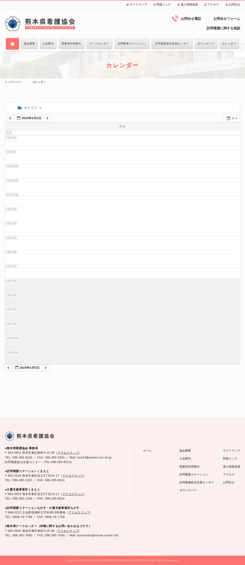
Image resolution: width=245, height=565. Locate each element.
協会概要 (29, 43)
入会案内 (48, 43)
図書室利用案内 (71, 43)
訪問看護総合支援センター (172, 43)
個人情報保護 (189, 4)
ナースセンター (99, 43)
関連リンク (163, 4)
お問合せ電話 (191, 19)
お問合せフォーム (226, 19)
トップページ (13, 81)
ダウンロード (205, 43)
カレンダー (229, 43)
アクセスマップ (67, 452)
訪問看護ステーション (131, 43)
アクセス (213, 4)
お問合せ (234, 4)
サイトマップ (138, 4)
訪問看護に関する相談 (223, 28)
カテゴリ (29, 108)
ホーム (147, 450)
